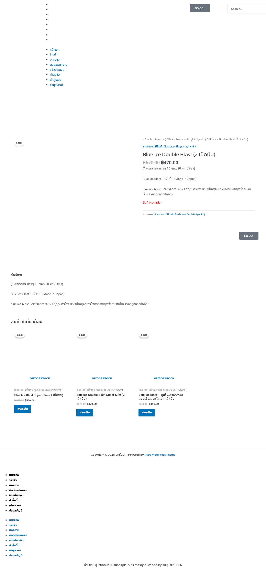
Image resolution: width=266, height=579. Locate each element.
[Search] (234, 17)
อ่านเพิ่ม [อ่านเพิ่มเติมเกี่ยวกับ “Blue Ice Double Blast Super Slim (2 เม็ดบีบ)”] (88, 414)
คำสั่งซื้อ (55, 29)
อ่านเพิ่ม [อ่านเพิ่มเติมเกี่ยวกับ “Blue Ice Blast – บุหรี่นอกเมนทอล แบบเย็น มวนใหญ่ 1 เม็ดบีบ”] (150, 414)
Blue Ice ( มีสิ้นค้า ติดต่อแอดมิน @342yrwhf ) (183, 139)
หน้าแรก (55, 4)
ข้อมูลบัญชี (57, 39)
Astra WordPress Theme (160, 454)
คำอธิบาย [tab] (17, 275)
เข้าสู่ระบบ (56, 34)
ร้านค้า (54, 9)
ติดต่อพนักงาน (59, 19)
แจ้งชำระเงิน (57, 24)
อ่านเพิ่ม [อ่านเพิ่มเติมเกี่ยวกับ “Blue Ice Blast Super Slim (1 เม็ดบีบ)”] (26, 411)
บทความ (55, 14)
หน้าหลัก (148, 139)
